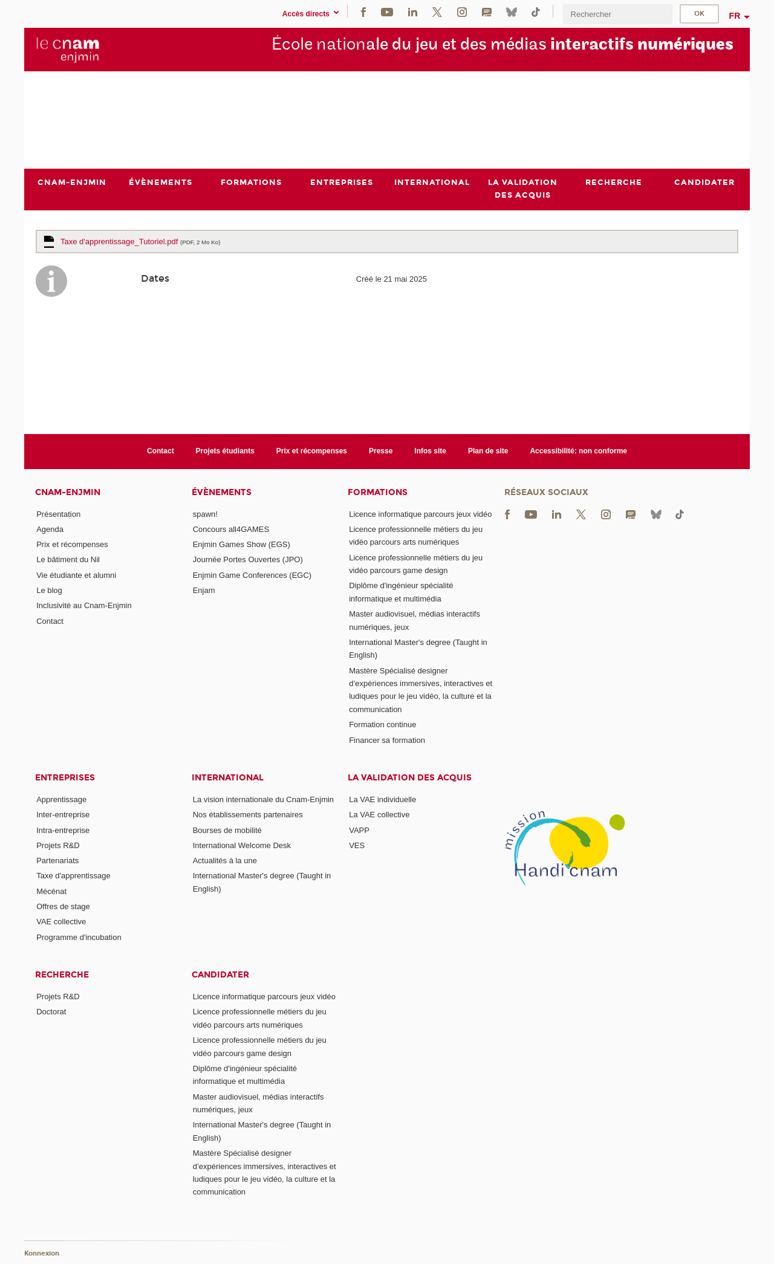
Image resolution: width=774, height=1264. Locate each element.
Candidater (220, 975)
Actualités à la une (225, 860)
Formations (378, 492)
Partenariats (57, 860)
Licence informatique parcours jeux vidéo (420, 514)
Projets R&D (58, 845)
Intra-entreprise (62, 830)
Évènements (222, 492)
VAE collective (61, 921)
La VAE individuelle (382, 799)
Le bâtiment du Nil (68, 560)
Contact (160, 451)
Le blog (49, 590)
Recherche (62, 975)
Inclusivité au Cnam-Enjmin (84, 606)
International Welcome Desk (242, 845)
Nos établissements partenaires (248, 814)
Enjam (204, 590)
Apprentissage (61, 799)
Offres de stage (63, 906)
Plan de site (488, 451)
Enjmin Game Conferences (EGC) (252, 575)
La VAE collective (379, 814)
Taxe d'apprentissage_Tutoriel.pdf (140, 241)
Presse (380, 451)
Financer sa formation (387, 740)
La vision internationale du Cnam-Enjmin (263, 799)
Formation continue (382, 724)
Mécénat (51, 891)
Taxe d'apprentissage (73, 876)
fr (735, 16)
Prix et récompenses (311, 451)
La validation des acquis (410, 778)
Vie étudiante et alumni (76, 575)
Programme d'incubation (79, 937)
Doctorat (51, 1011)
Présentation (58, 514)
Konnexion (41, 1253)
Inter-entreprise (62, 814)
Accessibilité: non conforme (578, 451)
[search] (617, 14)
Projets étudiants (225, 451)
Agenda (49, 529)
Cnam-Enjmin (67, 492)
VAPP (359, 830)
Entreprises (65, 778)
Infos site (430, 451)
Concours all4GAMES (231, 529)
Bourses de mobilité (227, 830)
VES (357, 845)
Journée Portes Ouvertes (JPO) (248, 560)
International (228, 778)
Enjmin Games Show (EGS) (241, 544)
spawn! (205, 514)
